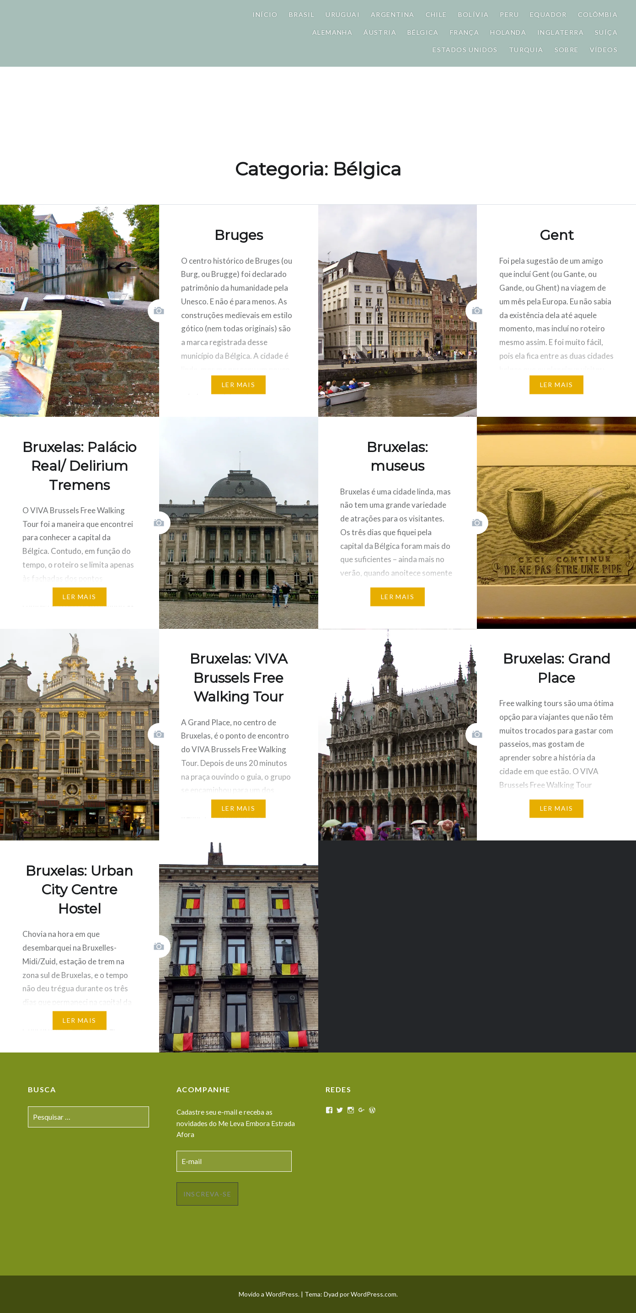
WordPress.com (373, 1294)
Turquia (526, 49)
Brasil (302, 14)
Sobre (567, 49)
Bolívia (473, 14)
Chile (436, 14)
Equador (548, 14)
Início (265, 14)
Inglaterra (560, 32)
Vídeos (604, 49)
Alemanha (332, 32)
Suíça (606, 32)
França (464, 32)
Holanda (508, 32)
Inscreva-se (207, 1194)
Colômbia (598, 14)
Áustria (379, 32)
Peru (509, 14)
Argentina (393, 14)
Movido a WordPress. (269, 1294)
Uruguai (343, 14)
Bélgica (423, 32)
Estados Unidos (465, 49)
